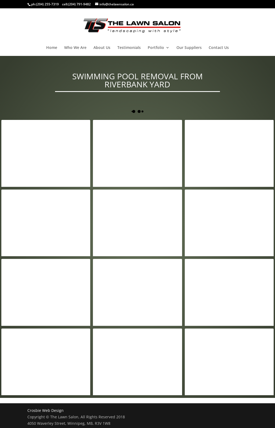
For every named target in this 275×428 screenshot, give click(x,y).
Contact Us (219, 48)
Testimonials (129, 48)
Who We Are (75, 48)
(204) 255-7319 (47, 4)
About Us (101, 48)
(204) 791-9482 (79, 4)
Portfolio (156, 48)
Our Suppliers (189, 48)
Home (51, 48)
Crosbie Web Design (45, 410)
